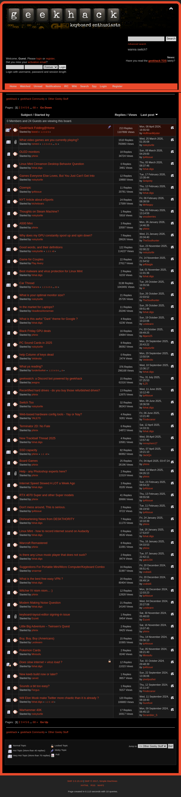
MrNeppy (148, 204)
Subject (26, 115)
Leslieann (148, 323)
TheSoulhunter (151, 240)
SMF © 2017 (91, 781)
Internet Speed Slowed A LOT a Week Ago (47, 483)
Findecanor (149, 419)
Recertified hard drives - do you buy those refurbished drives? (59, 390)
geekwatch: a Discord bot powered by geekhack (50, 378)
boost (35, 131)
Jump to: (133, 746)
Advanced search (137, 44)
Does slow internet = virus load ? (40, 662)
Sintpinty (148, 180)
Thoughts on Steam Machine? (39, 211)
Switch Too (26, 402)
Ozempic (25, 187)
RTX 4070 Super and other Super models (46, 495)
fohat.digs (37, 167)
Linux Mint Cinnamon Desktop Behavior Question (51, 164)
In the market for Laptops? (36, 307)
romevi (35, 143)
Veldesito (37, 358)
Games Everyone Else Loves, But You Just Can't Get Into (57, 175)
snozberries (149, 216)
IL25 (145, 383)
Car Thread (26, 283)
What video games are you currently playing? (49, 140)
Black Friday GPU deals (35, 331)
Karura (35, 286)
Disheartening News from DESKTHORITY (46, 519)
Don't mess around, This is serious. (42, 507)
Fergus (35, 689)
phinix (35, 155)
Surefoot (147, 703)
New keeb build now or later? (38, 674)
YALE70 (36, 418)
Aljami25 (147, 336)
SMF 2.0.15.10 (75, 781)
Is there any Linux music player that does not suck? (52, 555)
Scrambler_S (150, 715)
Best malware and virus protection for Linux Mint (50, 271)
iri (144, 288)
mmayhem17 (150, 443)
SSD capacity (28, 450)
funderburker (39, 370)
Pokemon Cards (30, 650)
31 (56, 144)
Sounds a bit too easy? (34, 686)
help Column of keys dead (36, 354)
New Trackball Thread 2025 (37, 438)
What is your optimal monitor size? (42, 295)
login (39, 58)
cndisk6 (147, 572)
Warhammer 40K (30, 710)
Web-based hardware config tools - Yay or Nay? (50, 414)
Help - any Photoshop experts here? (43, 471)
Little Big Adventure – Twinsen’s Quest (44, 626)
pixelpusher (149, 679)
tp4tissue (148, 157)
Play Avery (37, 263)
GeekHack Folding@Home (37, 128)
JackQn (147, 455)
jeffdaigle (148, 264)
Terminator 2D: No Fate (34, 426)
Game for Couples (31, 259)
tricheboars (38, 203)
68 (34, 107)
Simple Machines (108, 781)
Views (132, 115)
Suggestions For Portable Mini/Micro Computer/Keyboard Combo (62, 567)
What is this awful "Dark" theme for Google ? (48, 319)
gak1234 (148, 559)
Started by (42, 115)
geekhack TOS (157, 60)
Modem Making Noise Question (40, 602)
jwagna (36, 382)
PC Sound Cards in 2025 (35, 342)
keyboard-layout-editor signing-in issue (44, 614)
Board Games (28, 460)
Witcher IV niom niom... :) (36, 590)
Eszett (35, 618)
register (50, 58)
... (31, 107)
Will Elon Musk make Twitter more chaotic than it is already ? (59, 698)
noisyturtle (148, 145)
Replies (120, 115)
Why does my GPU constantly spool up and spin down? (55, 235)
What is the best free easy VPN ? (41, 578)
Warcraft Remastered (33, 543)
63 (56, 287)
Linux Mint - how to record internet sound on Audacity (54, 531)
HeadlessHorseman (43, 310)
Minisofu (36, 654)
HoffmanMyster (151, 133)
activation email (37, 62)
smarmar (36, 570)
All (53, 251)
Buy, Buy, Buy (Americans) (36, 638)
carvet (35, 678)
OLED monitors (29, 152)
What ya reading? (31, 366)
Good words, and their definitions (41, 247)
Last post (149, 115)
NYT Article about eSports (36, 199)
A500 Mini (25, 223)
